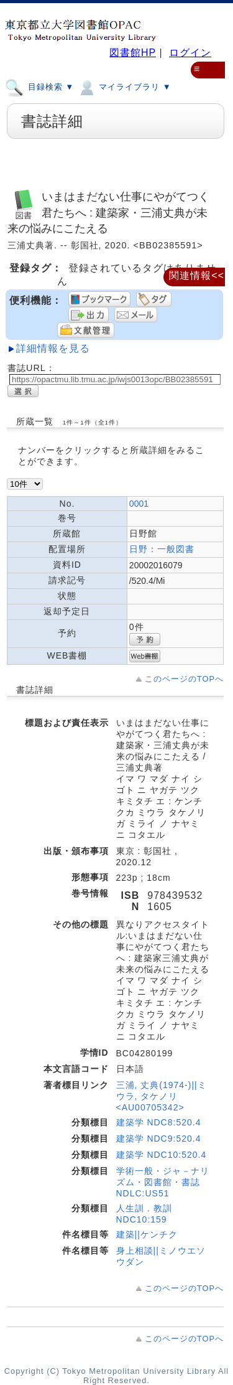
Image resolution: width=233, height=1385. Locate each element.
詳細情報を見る (53, 348)
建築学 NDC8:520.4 (158, 1122)
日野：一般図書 (161, 549)
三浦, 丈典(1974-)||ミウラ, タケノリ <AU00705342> (161, 1096)
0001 (138, 504)
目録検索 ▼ (39, 86)
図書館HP (132, 52)
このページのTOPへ (184, 678)
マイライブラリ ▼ (124, 86)
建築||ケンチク (147, 1234)
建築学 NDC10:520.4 (161, 1155)
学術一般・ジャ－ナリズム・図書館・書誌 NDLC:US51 (162, 1182)
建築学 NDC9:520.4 (158, 1138)
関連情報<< (196, 275)
